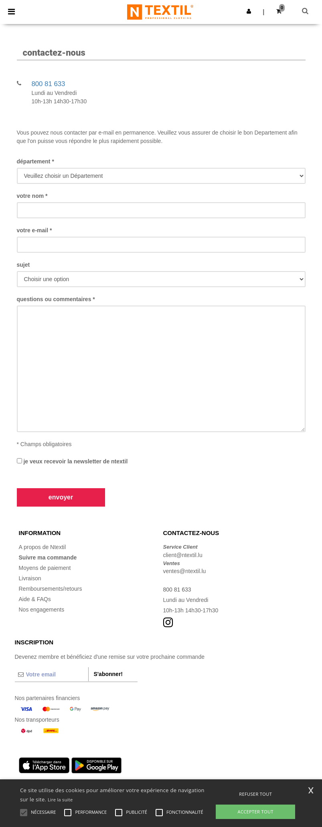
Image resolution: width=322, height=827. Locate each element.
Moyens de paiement (45, 568)
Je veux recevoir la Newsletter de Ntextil (72, 461)
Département (35, 161)
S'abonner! (108, 674)
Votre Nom (32, 196)
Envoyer (61, 497)
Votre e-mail (34, 230)
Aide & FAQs (35, 599)
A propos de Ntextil (42, 547)
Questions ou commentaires (56, 299)
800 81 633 (48, 84)
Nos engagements (42, 609)
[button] (249, 11)
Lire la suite (60, 800)
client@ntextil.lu (183, 555)
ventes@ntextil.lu (184, 571)
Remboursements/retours (50, 589)
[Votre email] (52, 674)
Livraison (30, 578)
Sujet (23, 265)
